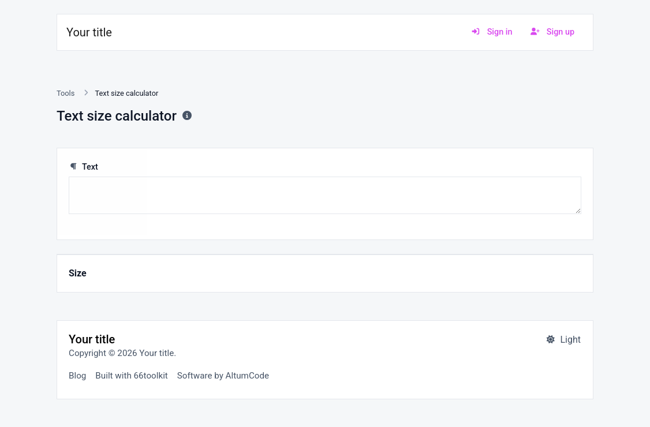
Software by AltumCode (223, 375)
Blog (77, 375)
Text (83, 167)
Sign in (491, 32)
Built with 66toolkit (131, 375)
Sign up (552, 32)
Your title (89, 32)
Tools (65, 93)
